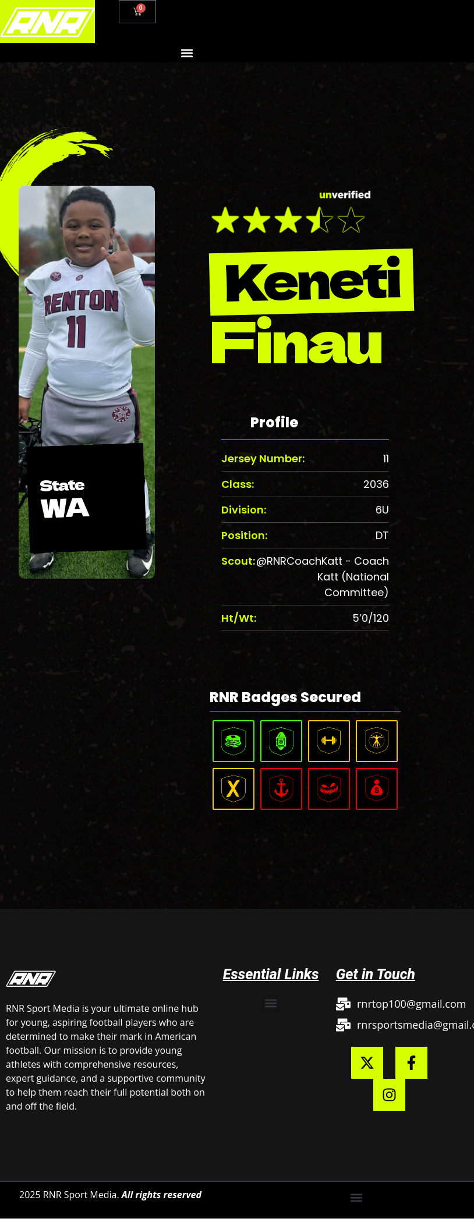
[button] (186, 52)
